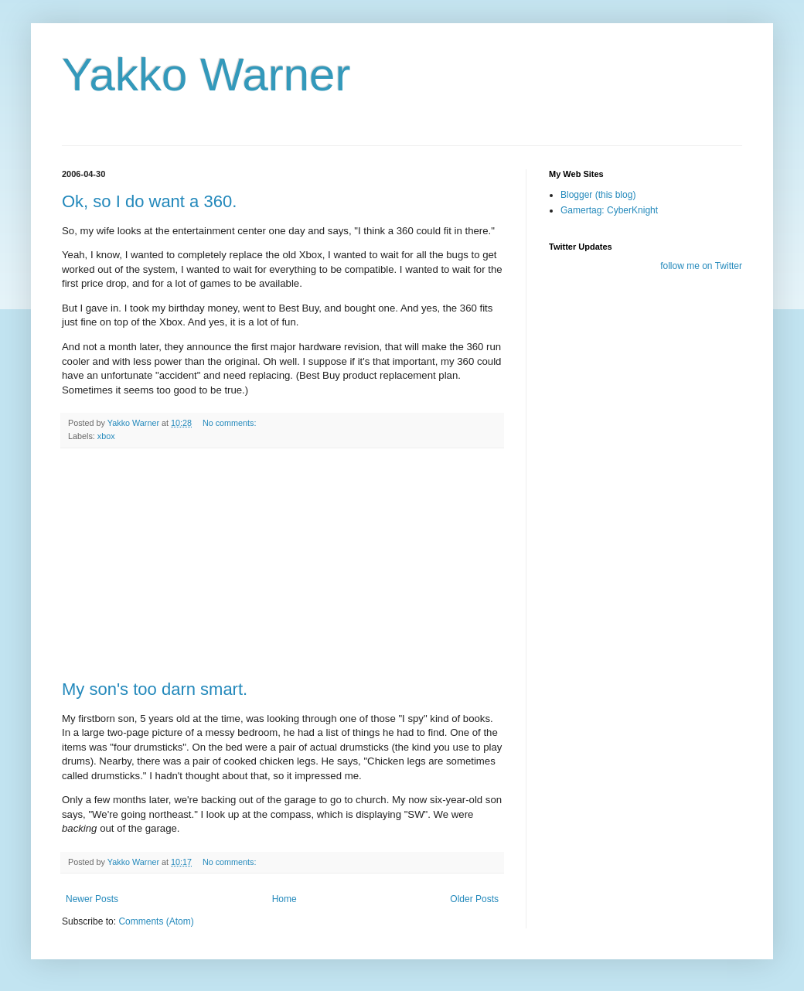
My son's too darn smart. (154, 689)
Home (284, 899)
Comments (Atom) (155, 921)
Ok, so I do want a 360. (149, 201)
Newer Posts (92, 899)
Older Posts (474, 899)
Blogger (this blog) (597, 194)
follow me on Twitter (701, 266)
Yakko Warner (206, 74)
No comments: (231, 422)
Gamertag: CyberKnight (609, 210)
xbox (106, 436)
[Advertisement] (282, 564)
